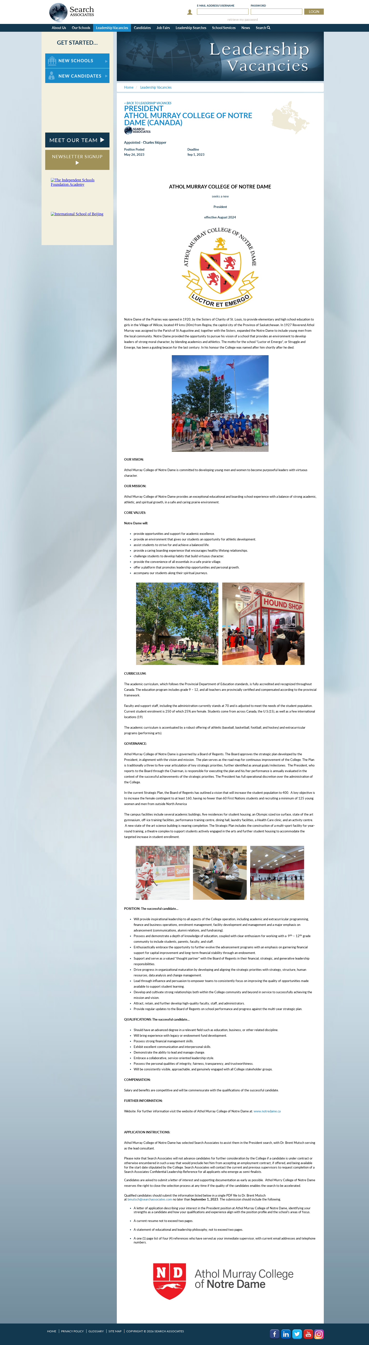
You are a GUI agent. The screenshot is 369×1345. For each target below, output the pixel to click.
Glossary (96, 1331)
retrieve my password (243, 19)
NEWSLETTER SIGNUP (77, 159)
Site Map (115, 1331)
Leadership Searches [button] (191, 28)
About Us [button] (59, 28)
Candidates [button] (142, 28)
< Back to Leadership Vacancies (147, 103)
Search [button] (263, 28)
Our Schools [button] (81, 28)
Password (258, 5)
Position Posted (134, 149)
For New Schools (58, 56)
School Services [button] (224, 28)
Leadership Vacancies (112, 28)
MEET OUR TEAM (77, 140)
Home (51, 1331)
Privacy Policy (72, 1331)
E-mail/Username (215, 5)
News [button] (245, 28)
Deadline (193, 149)
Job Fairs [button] (163, 28)
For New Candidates (60, 71)
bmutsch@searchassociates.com (150, 1199)
